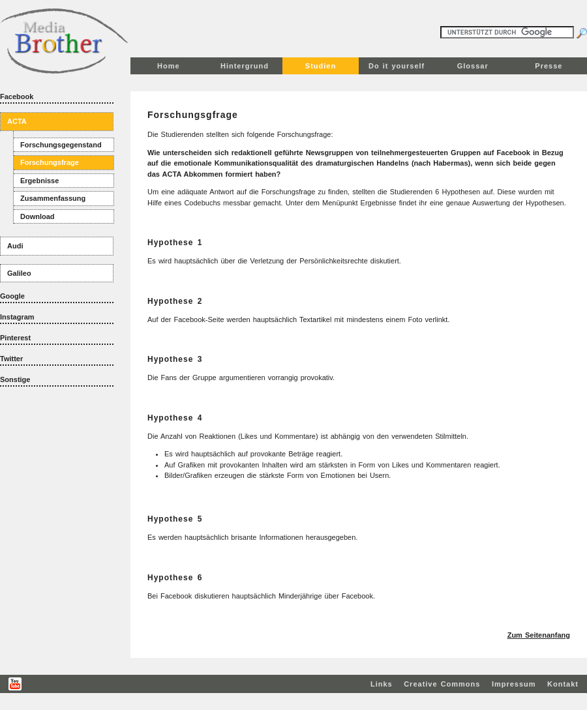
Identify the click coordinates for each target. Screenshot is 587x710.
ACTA (17, 121)
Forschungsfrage (49, 162)
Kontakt (563, 684)
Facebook (16, 96)
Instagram (17, 317)
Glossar (473, 66)
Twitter (11, 358)
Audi (15, 246)
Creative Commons (442, 684)
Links (381, 684)
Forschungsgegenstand (61, 145)
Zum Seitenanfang (538, 635)
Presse (548, 66)
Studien (320, 66)
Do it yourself (397, 66)
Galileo (19, 273)
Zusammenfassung (52, 198)
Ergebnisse (39, 181)
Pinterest (15, 338)
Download (37, 216)
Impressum (514, 684)
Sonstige (15, 379)
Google (12, 296)
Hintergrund (244, 66)
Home (168, 66)
